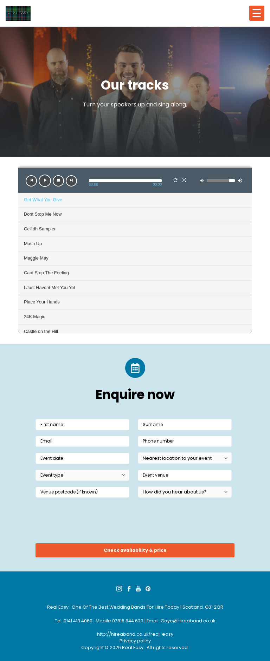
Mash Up (33, 243)
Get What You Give (43, 199)
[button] (31, 180)
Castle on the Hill (41, 331)
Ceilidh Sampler (40, 228)
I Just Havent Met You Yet (49, 287)
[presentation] (89, 522)
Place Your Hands (42, 302)
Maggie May (36, 258)
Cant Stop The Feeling (46, 272)
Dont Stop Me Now (43, 214)
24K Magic (34, 316)
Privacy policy (135, 641)
